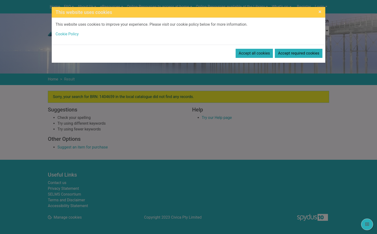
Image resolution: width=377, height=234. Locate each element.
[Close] (319, 11)
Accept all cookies (254, 53)
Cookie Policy (67, 34)
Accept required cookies (298, 53)
